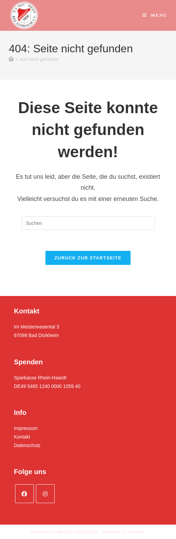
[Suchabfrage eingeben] (88, 223)
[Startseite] (11, 59)
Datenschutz (27, 445)
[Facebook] (24, 493)
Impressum (26, 428)
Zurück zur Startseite (87, 257)
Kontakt (22, 437)
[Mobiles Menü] (155, 15)
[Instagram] (45, 493)
